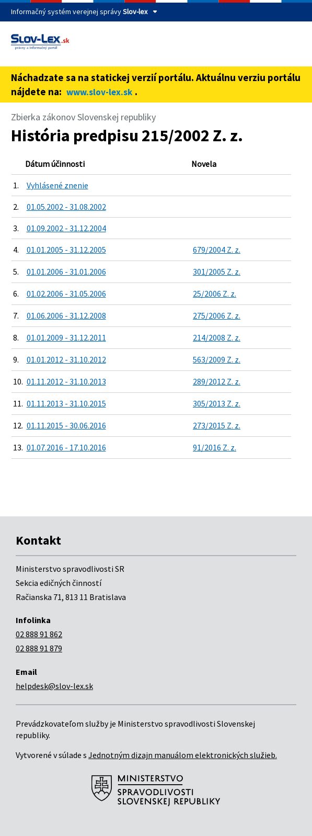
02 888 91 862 (39, 634)
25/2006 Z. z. (214, 293)
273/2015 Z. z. (216, 425)
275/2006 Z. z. (216, 315)
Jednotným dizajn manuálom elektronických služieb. (182, 755)
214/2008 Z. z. (216, 337)
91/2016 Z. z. (214, 447)
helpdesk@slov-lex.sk (54, 686)
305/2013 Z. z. (216, 403)
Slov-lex (135, 11)
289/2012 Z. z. (216, 381)
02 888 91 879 (39, 648)
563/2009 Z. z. (216, 359)
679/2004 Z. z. (216, 249)
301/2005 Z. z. (216, 271)
